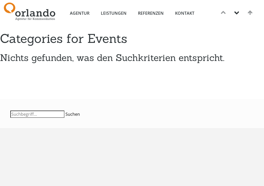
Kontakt (184, 13)
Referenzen (151, 13)
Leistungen (114, 13)
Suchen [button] (72, 114)
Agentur (79, 13)
